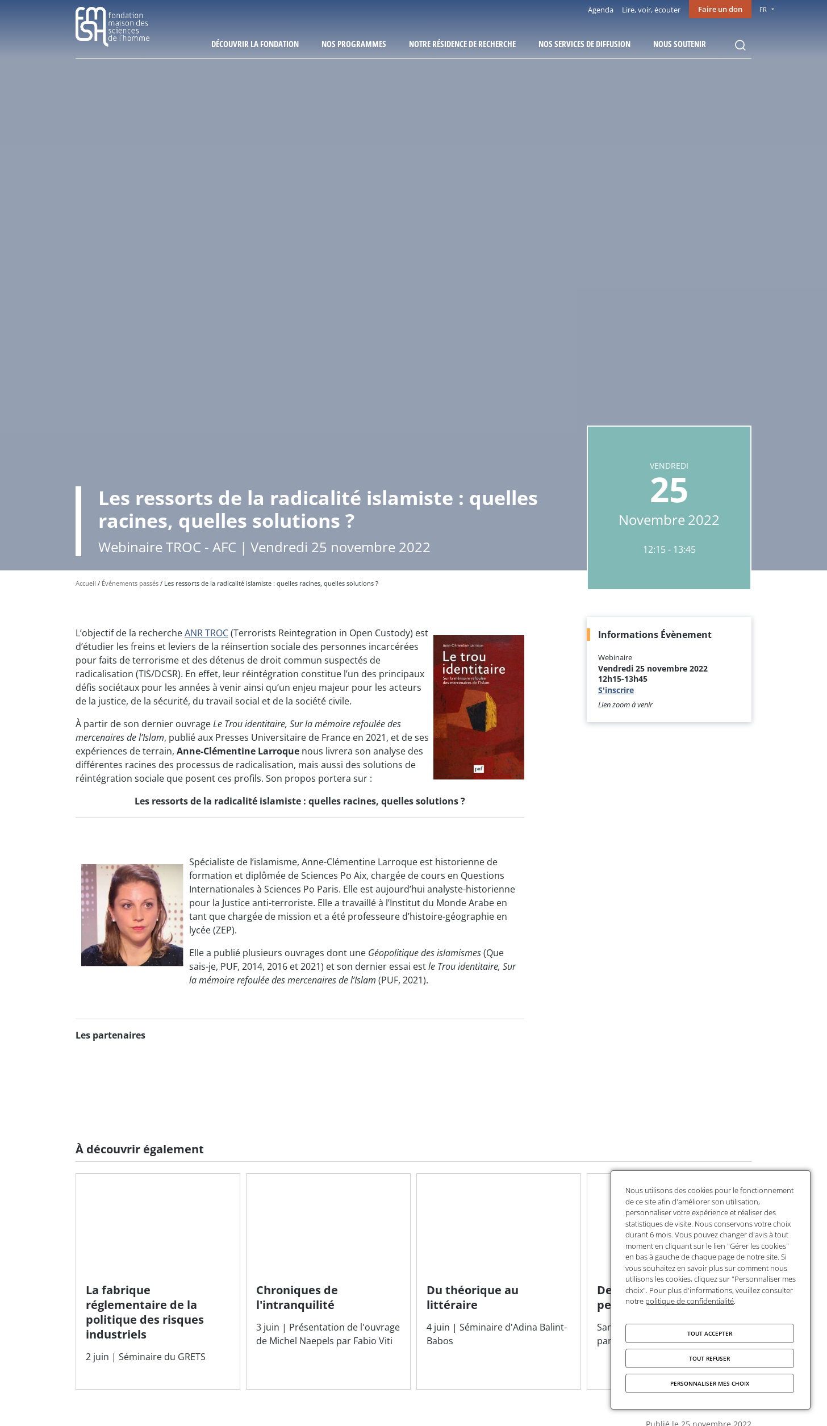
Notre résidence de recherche (462, 43)
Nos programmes (353, 43)
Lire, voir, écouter (651, 10)
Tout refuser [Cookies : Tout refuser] (709, 1358)
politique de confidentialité (689, 1301)
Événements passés (130, 583)
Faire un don (720, 9)
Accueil (86, 583)
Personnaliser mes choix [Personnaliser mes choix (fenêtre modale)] (709, 1383)
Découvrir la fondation (255, 43)
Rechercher (740, 45)
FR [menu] (763, 9)
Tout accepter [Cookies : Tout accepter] (709, 1333)
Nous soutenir (679, 43)
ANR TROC (206, 633)
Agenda (600, 10)
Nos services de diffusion (584, 43)
